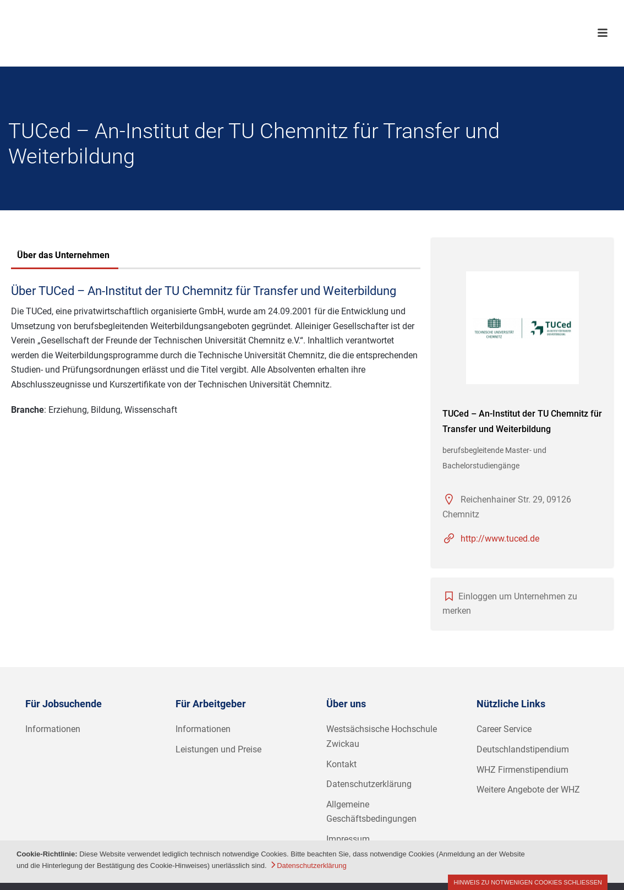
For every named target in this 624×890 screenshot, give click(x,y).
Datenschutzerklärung (369, 784)
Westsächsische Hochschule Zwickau (381, 736)
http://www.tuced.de (500, 538)
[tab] (63, 256)
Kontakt (341, 764)
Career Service (504, 729)
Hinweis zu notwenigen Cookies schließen (527, 882)
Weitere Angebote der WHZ (528, 789)
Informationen (52, 729)
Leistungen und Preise (218, 749)
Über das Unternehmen (63, 255)
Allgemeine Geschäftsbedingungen (371, 812)
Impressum (348, 839)
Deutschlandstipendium (523, 749)
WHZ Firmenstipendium (522, 770)
